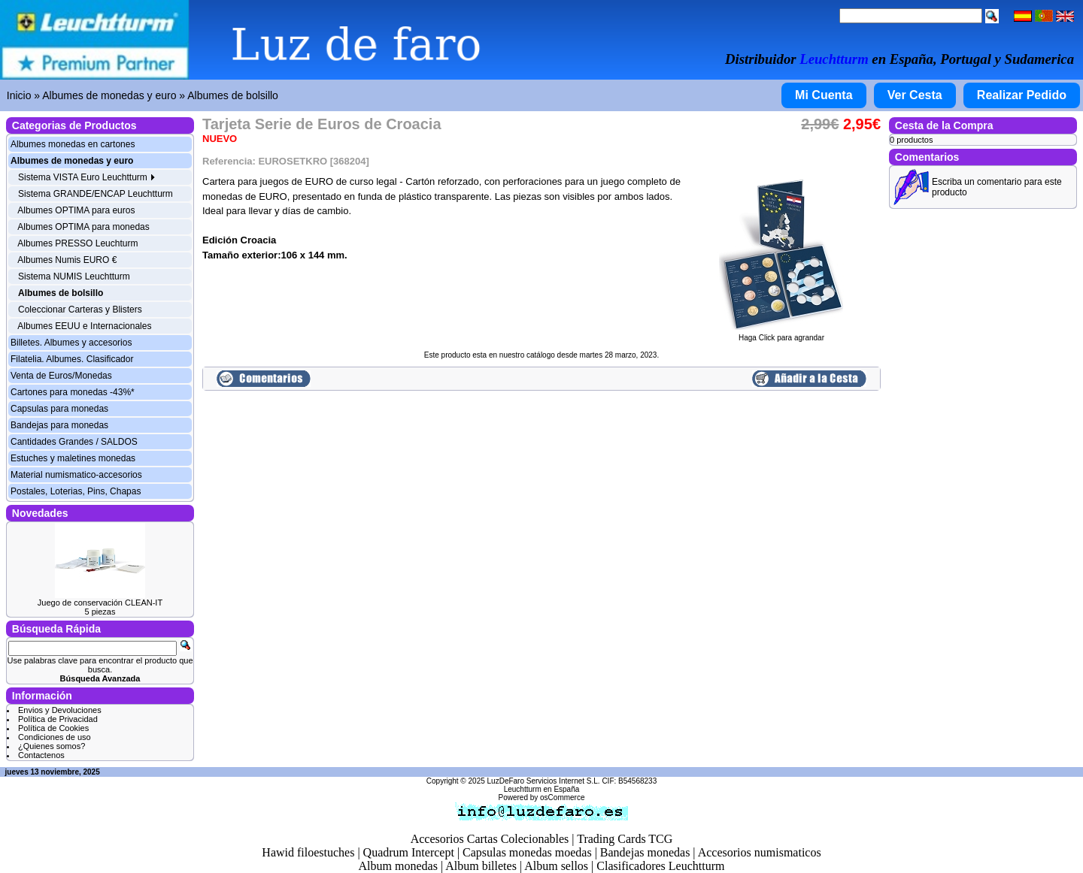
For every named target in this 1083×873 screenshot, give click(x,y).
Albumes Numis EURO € (67, 260)
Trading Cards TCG (624, 838)
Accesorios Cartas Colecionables (490, 838)
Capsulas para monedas (59, 408)
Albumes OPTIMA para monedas (83, 227)
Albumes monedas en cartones (73, 144)
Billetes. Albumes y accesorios (71, 342)
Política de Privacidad (58, 718)
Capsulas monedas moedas (527, 852)
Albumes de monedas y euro (109, 95)
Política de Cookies (53, 728)
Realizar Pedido (1021, 95)
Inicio (19, 95)
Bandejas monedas (645, 852)
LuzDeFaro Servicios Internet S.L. (543, 781)
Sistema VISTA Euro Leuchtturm (87, 177)
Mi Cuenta (823, 95)
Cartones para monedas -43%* (73, 392)
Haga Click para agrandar (781, 334)
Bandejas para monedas (59, 425)
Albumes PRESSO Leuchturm (77, 243)
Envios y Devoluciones (60, 709)
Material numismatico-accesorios (76, 475)
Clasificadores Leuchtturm (660, 865)
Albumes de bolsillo (232, 95)
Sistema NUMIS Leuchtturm (74, 276)
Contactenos (41, 755)
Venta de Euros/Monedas (61, 375)
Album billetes (481, 865)
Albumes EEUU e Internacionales (84, 326)
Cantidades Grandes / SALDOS (74, 441)
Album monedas (398, 865)
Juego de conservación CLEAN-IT (100, 602)
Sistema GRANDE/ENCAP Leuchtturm (95, 194)
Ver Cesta (914, 95)
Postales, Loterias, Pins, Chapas (76, 491)
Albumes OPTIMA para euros (76, 210)
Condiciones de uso (54, 737)
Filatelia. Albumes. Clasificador (72, 359)
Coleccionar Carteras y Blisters (80, 309)
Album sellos (556, 865)
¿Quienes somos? (51, 746)
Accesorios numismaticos (759, 852)
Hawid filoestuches (308, 852)
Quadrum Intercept (408, 852)
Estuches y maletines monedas (73, 458)
